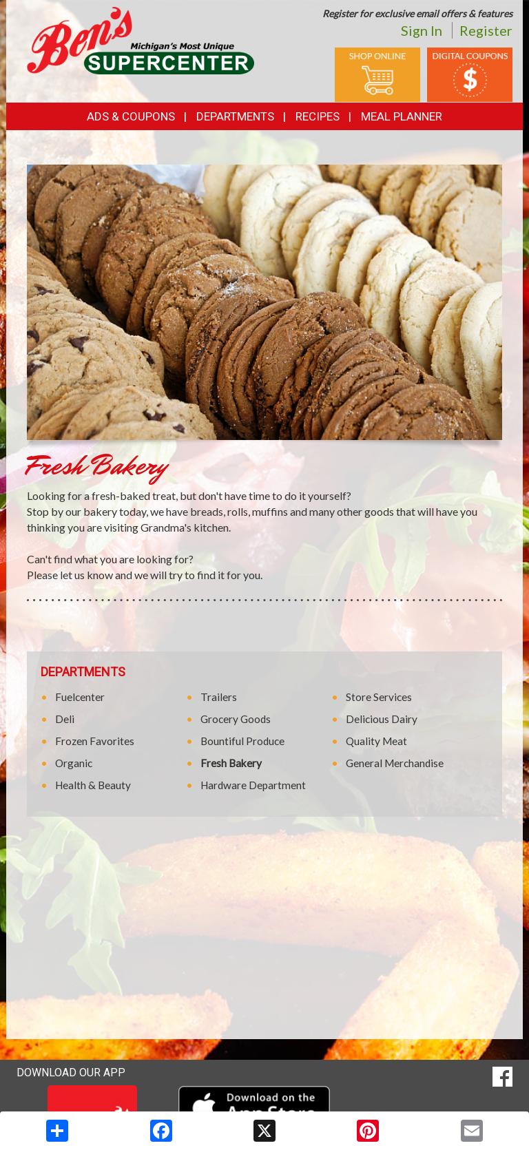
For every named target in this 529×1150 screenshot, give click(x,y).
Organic (73, 763)
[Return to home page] (140, 39)
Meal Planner (401, 116)
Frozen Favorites (94, 741)
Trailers (218, 697)
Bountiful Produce (242, 741)
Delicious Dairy (381, 719)
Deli (64, 719)
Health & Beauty (93, 785)
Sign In (421, 30)
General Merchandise (395, 763)
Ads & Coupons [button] (131, 116)
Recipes (317, 116)
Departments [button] (235, 116)
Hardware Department (253, 785)
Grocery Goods (235, 719)
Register (485, 30)
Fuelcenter (80, 697)
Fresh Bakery (231, 763)
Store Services (379, 697)
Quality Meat (376, 741)
